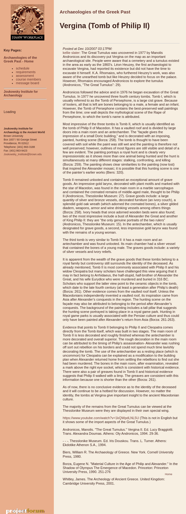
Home (168, 474)
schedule (22, 68)
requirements (25, 72)
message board (27, 83)
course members (28, 79)
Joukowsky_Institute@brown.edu (23, 154)
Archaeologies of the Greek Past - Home (20, 59)
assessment (25, 75)
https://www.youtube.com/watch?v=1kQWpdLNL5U (101, 418)
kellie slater (71, 52)
